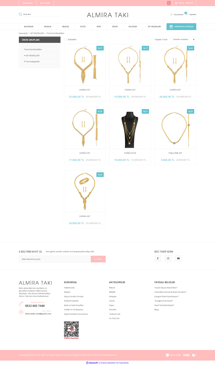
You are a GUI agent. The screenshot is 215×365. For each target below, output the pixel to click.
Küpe (111, 305)
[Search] (42, 14)
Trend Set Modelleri (55, 33)
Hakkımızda (69, 287)
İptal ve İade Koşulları (74, 305)
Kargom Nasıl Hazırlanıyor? (167, 296)
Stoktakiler (72, 39)
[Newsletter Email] (62, 259)
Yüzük (112, 300)
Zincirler (112, 309)
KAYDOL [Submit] (98, 259)
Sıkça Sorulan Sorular (74, 296)
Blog (156, 309)
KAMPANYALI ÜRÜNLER (181, 26)
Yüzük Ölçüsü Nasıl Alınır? (166, 287)
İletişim (67, 292)
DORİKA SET (84, 90)
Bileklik (112, 292)
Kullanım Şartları (71, 300)
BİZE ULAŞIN (45, 3)
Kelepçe (112, 296)
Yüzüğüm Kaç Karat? (164, 300)
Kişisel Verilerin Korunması (76, 314)
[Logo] (107, 14)
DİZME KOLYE (130, 153)
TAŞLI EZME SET (175, 153)
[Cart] (190, 14)
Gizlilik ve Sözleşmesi (73, 309)
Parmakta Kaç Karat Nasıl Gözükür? (170, 292)
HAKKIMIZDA (28, 3)
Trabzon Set (114, 314)
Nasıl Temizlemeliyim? (164, 305)
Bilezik (112, 287)
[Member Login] (184, 3)
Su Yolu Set (114, 318)
